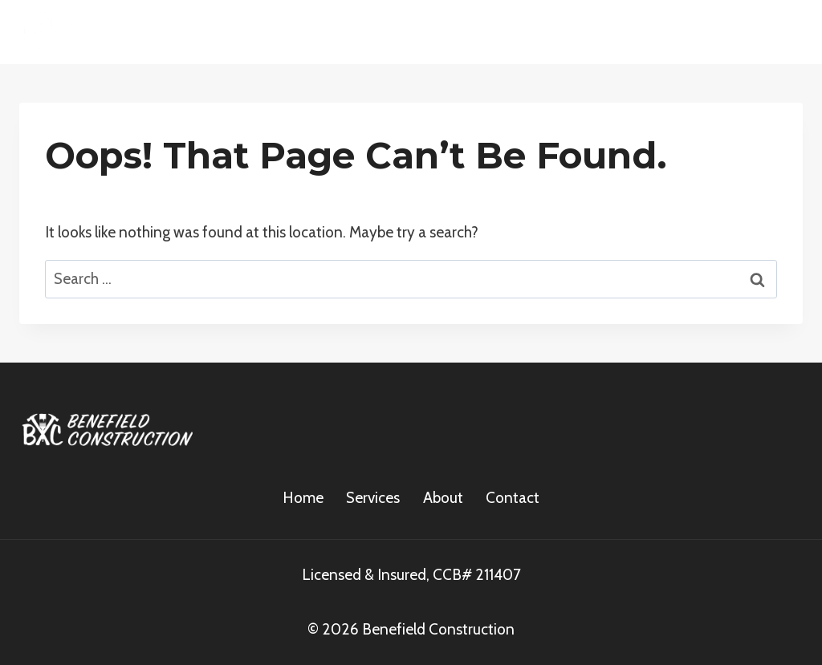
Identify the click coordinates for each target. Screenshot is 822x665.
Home (303, 498)
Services (373, 498)
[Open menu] (784, 31)
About (443, 498)
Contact (512, 498)
